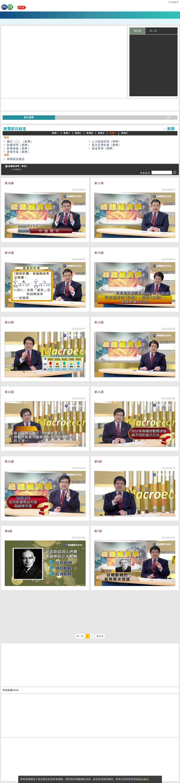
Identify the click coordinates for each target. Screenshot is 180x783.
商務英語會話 (16, 159)
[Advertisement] (87, 613)
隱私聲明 (143, 779)
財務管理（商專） (18, 144)
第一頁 (80, 636)
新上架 (153, 31)
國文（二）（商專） (20, 141)
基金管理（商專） (103, 148)
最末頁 (100, 636)
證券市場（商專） (18, 151)
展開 (171, 129)
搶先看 (137, 31)
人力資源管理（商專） (106, 141)
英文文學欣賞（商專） (106, 144)
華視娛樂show (11, 690)
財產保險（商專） (18, 148)
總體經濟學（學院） (18, 166)
